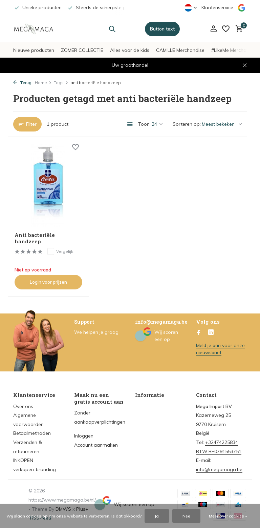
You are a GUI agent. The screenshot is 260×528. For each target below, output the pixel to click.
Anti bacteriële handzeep (35, 236)
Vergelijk (60, 249)
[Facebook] (198, 331)
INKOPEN (23, 458)
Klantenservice (217, 7)
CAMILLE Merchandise (180, 50)
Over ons (23, 404)
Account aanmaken (96, 443)
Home (43, 82)
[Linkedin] (211, 331)
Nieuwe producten (33, 50)
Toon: (144, 124)
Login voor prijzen (47, 280)
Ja (157, 516)
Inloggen (83, 434)
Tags (61, 82)
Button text (162, 29)
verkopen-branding (34, 467)
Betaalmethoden (32, 431)
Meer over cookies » (228, 516)
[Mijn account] (213, 29)
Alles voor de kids (129, 50)
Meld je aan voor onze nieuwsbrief (221, 346)
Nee (186, 516)
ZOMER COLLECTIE (82, 50)
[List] (130, 124)
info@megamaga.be (219, 467)
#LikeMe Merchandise (234, 50)
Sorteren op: (187, 124)
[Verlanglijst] (226, 29)
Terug (22, 82)
